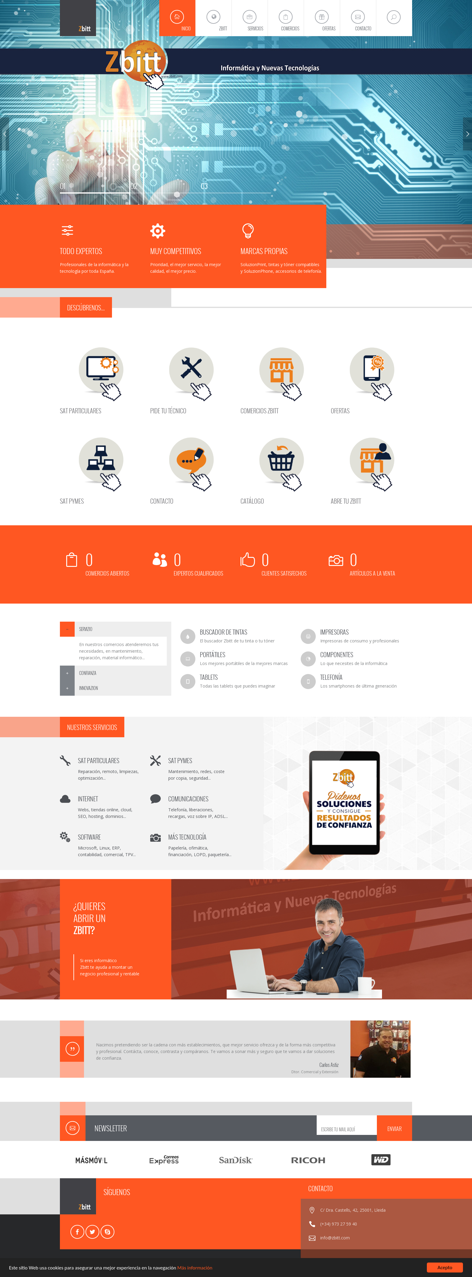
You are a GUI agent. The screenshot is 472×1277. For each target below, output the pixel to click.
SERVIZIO (85, 629)
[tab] (115, 629)
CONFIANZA (87, 673)
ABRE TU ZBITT (346, 500)
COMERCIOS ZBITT (259, 410)
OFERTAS (340, 410)
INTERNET (88, 798)
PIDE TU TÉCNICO (168, 410)
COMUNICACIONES (188, 798)
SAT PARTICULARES (80, 410)
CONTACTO (161, 500)
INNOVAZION (88, 688)
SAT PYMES (72, 500)
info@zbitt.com (335, 1238)
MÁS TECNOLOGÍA (187, 836)
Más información (194, 1268)
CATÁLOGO (252, 500)
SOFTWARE (89, 836)
